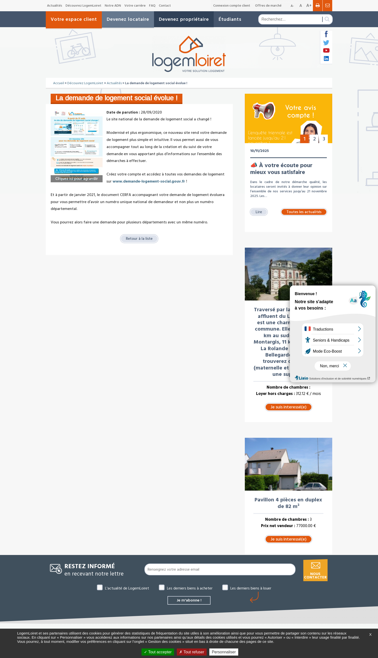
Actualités (54, 5)
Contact (165, 5)
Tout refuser (191, 652)
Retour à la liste (139, 238)
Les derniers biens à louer (250, 588)
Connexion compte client (231, 5)
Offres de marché (268, 5)
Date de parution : (123, 112)
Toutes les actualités (303, 212)
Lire (259, 212)
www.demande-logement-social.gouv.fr (149, 181)
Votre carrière (135, 5)
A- (292, 5)
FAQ (152, 5)
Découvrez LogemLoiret (83, 5)
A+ (309, 5)
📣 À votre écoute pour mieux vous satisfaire (281, 169)
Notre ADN (113, 5)
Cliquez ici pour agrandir (76, 178)
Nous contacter (315, 575)
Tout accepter (158, 652)
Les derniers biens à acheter (190, 588)
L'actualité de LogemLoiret (127, 588)
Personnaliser (224, 652)
